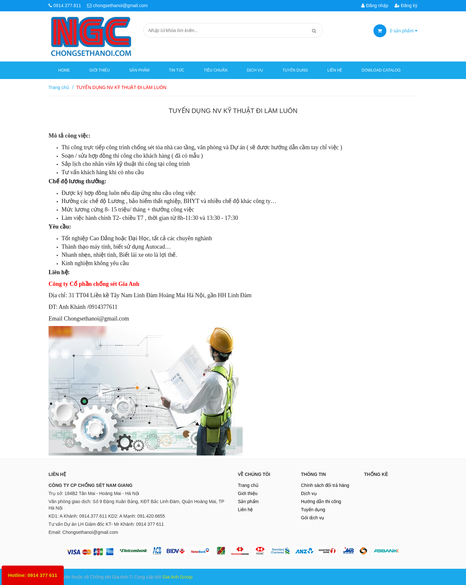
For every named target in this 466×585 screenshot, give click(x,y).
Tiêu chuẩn (215, 70)
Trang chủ (59, 87)
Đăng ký (405, 5)
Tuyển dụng (295, 70)
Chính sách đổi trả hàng (325, 485)
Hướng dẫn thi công (321, 501)
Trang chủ (248, 485)
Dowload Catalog (381, 70)
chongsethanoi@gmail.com (120, 5)
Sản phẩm (248, 501)
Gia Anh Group (177, 576)
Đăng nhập (374, 5)
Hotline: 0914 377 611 (32, 575)
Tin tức (176, 70)
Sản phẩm (139, 70)
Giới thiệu (99, 70)
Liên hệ (334, 70)
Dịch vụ (255, 70)
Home (64, 70)
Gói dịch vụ (312, 517)
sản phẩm (404, 30)
